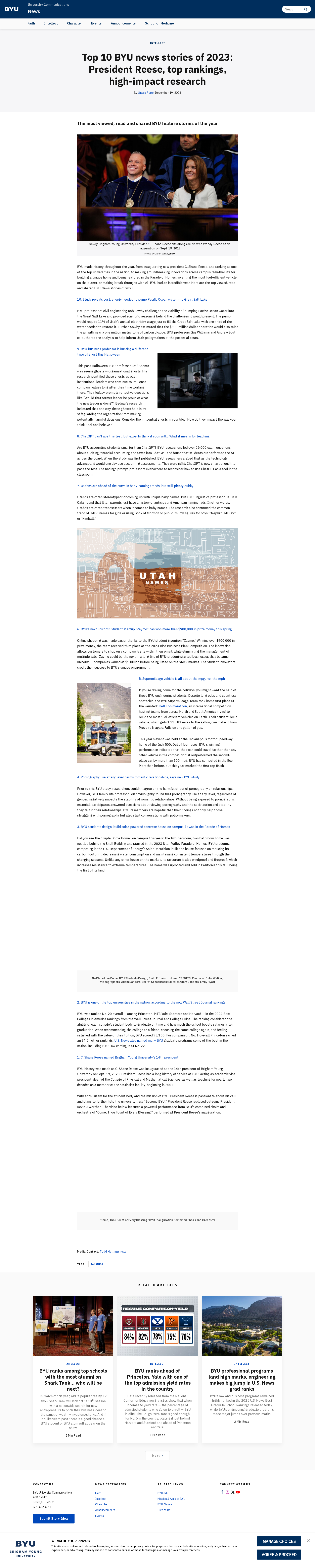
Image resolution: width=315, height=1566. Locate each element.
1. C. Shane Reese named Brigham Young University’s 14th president (127, 1057)
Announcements (123, 23)
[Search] (296, 9)
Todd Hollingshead (113, 1251)
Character (74, 23)
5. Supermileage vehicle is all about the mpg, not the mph (182, 679)
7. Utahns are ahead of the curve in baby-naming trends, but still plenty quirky (135, 486)
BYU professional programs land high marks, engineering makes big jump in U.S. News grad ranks (242, 1380)
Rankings (97, 1264)
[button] (308, 1540)
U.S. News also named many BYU (138, 1040)
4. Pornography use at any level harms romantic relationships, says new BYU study (138, 777)
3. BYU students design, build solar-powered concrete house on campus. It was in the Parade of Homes (153, 827)
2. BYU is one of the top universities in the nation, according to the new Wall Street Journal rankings (151, 1002)
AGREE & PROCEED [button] (279, 1554)
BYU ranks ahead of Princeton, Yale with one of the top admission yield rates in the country (158, 1380)
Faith (31, 23)
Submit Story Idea (54, 1518)
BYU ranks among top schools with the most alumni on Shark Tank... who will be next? (73, 1380)
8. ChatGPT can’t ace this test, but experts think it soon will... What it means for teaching (143, 436)
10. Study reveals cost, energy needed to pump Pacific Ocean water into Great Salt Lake (142, 299)
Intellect (51, 23)
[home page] (12, 9)
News (34, 11)
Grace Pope (146, 93)
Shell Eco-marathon (172, 706)
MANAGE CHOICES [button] (279, 1541)
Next (157, 1456)
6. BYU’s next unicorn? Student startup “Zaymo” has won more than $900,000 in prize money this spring (154, 629)
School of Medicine (159, 23)
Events (96, 23)
